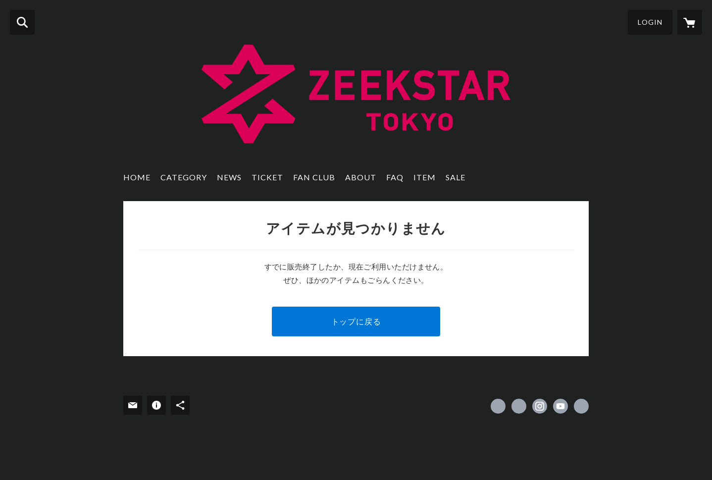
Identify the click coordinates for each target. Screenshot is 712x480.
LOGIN (650, 22)
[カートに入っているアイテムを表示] (689, 22)
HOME (137, 177)
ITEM (424, 177)
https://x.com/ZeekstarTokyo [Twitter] (518, 406)
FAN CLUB (314, 177)
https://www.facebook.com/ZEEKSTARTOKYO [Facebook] (498, 406)
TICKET (267, 177)
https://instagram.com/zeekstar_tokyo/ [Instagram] (539, 406)
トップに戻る (356, 321)
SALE (455, 177)
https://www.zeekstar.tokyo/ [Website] (581, 406)
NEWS (229, 177)
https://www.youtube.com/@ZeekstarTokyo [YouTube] (560, 406)
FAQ (395, 177)
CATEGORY (183, 177)
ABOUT (360, 177)
